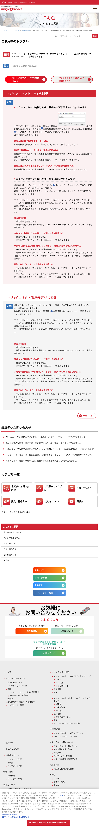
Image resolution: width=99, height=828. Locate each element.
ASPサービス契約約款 (63, 756)
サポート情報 (59, 782)
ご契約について (10, 555)
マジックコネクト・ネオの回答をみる (26, 79)
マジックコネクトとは (15, 678)
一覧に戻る (87, 416)
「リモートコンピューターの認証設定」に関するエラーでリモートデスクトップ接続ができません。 (50, 455)
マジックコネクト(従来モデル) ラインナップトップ (72, 699)
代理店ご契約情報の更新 (64, 769)
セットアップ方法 (15, 759)
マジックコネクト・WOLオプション (68, 733)
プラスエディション (64, 717)
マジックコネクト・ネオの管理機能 (24, 692)
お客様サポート (12, 755)
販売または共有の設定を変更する (15, 817)
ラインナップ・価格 (60, 672)
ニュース (57, 778)
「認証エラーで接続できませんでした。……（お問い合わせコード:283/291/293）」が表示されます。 (51, 449)
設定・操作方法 (10, 549)
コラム (56, 785)
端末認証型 (60, 707)
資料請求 (38, 585)
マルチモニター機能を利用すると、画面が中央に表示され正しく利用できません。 (42, 461)
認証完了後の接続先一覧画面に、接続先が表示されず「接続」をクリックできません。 (44, 443)
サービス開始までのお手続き (19, 788)
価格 (55, 692)
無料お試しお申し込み (63, 749)
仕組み (10, 699)
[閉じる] (94, 793)
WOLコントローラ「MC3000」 (66, 736)
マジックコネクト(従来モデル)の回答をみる (72, 79)
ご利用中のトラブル (12, 538)
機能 (9, 689)
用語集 (6, 560)
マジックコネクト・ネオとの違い (67, 723)
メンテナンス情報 (15, 779)
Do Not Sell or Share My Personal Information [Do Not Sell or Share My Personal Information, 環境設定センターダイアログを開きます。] (49, 823)
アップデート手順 (15, 766)
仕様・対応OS (9, 543)
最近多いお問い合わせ (13, 532)
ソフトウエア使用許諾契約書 (65, 759)
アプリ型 (59, 683)
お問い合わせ (40, 578)
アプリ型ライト (62, 686)
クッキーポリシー (9, 814)
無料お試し (39, 570)
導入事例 (9, 742)
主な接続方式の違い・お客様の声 (21, 702)
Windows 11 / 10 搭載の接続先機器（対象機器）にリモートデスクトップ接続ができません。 (46, 437)
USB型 (58, 679)
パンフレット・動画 (43, 593)
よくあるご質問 (12, 749)
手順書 (10, 763)
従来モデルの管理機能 (19, 695)
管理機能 (11, 776)
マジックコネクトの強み (18, 686)
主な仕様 (57, 689)
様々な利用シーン (15, 682)
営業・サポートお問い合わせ (65, 746)
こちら (60, 795)
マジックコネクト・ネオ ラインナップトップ (72, 676)
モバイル (59, 711)
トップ (8, 672)
